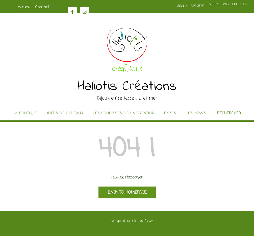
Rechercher (229, 113)
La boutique (25, 113)
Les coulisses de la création (124, 113)
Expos (170, 113)
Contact (42, 7)
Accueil (24, 7)
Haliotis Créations (127, 86)
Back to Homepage (127, 193)
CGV (150, 221)
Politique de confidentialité (128, 221)
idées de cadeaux (65, 113)
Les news (196, 113)
